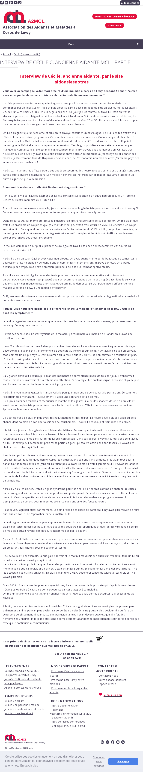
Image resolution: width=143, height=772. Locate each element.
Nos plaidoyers (13, 683)
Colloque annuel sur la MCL (68, 725)
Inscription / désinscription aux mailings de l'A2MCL (39, 645)
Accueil (7, 54)
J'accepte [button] (123, 761)
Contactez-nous (108, 675)
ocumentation (70, 705)
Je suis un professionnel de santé (24, 709)
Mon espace (130, 3)
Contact (115, 25)
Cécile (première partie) (27, 54)
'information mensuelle (78, 641)
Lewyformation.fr (62, 717)
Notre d (56, 705)
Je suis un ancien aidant (18, 713)
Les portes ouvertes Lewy (20, 675)
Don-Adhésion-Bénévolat (115, 16)
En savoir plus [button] (29, 765)
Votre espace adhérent (112, 680)
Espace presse (107, 684)
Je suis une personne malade (22, 705)
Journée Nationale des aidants (22, 679)
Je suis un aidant (14, 700)
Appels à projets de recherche (22, 687)
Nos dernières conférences (68, 721)
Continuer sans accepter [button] (99, 761)
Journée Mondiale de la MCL (21, 671)
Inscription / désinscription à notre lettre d (32, 641)
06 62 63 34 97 (72, 658)
